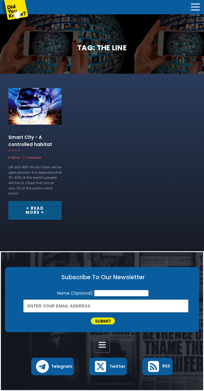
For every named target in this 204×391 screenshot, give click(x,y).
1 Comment (31, 157)
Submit (103, 321)
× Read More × (35, 210)
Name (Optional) (75, 293)
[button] (52, 366)
